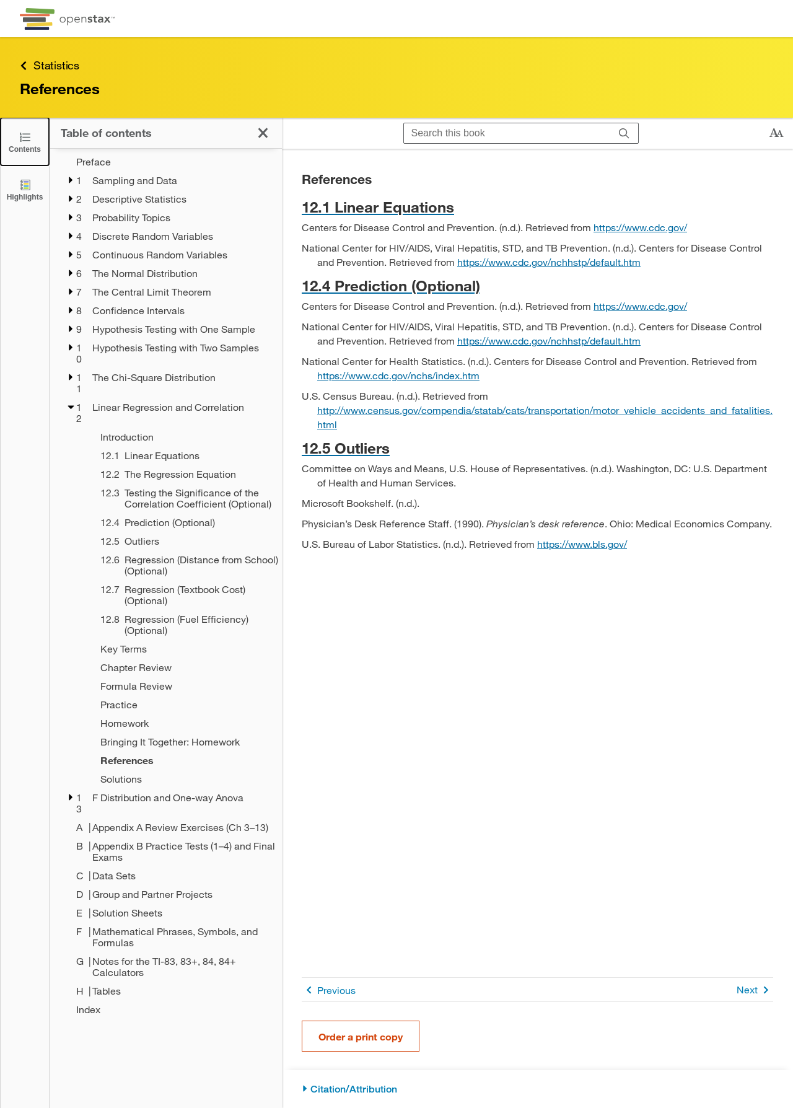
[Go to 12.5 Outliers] (537, 448)
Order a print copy (360, 1036)
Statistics (49, 65)
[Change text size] (776, 133)
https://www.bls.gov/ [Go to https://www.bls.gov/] (582, 544)
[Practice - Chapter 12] (183, 704)
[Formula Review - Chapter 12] (183, 686)
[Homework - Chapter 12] (183, 723)
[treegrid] (166, 585)
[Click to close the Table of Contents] (25, 141)
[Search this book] (507, 133)
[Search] (624, 133)
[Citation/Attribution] (537, 1089)
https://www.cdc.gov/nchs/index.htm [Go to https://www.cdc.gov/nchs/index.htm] (398, 375)
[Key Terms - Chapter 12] (183, 648)
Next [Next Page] (755, 990)
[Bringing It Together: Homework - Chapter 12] (183, 741)
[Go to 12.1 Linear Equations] (537, 207)
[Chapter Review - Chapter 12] (183, 667)
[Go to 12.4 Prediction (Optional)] (537, 285)
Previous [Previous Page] (329, 990)
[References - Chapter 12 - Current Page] (183, 760)
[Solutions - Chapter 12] (183, 779)
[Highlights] (25, 189)
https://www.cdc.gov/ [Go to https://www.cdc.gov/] (640, 227)
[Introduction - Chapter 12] (183, 436)
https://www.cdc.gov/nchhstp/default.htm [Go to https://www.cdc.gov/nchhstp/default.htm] (549, 262)
